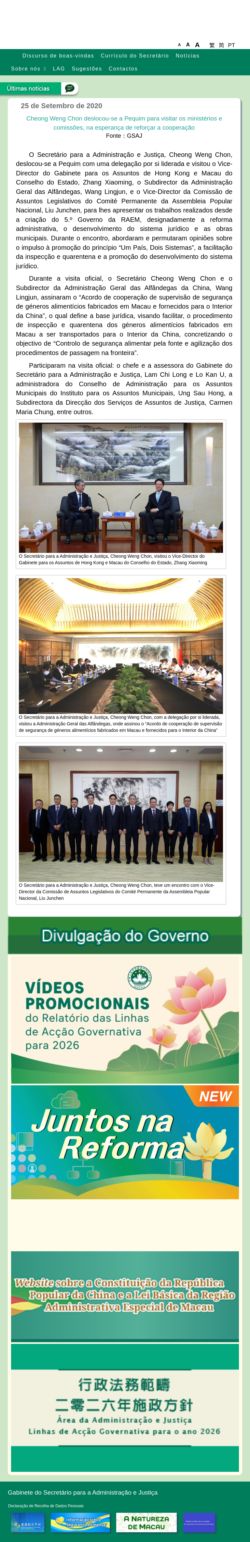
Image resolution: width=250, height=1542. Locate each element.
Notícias (188, 55)
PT (231, 45)
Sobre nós (26, 68)
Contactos (123, 68)
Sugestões (87, 68)
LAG (59, 68)
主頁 (13, 56)
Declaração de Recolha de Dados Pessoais (46, 1506)
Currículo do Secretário (135, 55)
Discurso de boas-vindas (58, 55)
